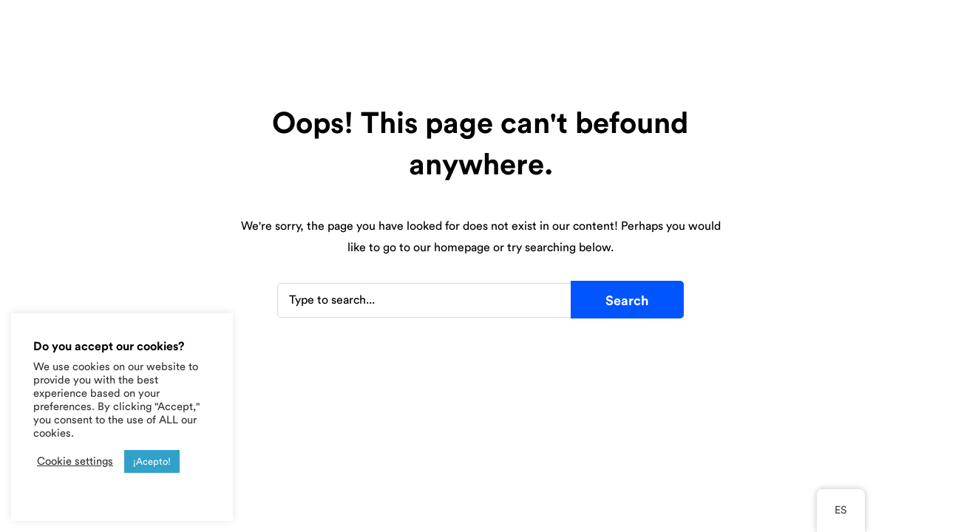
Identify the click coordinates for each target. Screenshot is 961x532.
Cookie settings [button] (75, 461)
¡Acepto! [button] (152, 461)
